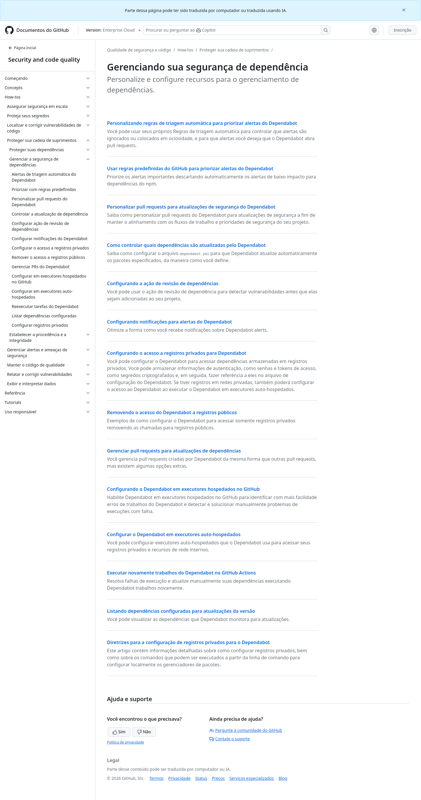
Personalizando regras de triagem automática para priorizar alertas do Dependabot (202, 123)
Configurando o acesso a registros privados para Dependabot (176, 353)
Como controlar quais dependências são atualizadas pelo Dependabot (186, 245)
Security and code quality (44, 59)
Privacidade (179, 778)
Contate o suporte (229, 738)
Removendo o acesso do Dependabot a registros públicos (172, 412)
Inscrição (402, 30)
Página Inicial (22, 47)
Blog (283, 778)
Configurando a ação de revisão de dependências (162, 283)
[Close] (404, 9)
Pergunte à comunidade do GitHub (245, 730)
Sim (119, 731)
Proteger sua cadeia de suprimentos (234, 50)
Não (144, 731)
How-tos (185, 50)
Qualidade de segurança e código (139, 50)
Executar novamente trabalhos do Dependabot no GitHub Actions (181, 573)
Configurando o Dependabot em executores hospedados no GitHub (183, 489)
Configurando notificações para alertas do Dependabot (169, 322)
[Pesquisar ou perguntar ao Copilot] (236, 30)
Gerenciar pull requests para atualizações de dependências (174, 451)
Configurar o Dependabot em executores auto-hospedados (174, 534)
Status (201, 778)
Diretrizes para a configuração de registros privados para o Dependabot (188, 642)
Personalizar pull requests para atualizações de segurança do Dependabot (191, 207)
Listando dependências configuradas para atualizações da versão (181, 611)
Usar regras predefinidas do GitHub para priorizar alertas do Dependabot (190, 168)
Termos (156, 778)
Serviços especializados (251, 778)
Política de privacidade (125, 742)
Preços (218, 778)
